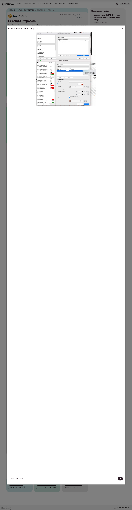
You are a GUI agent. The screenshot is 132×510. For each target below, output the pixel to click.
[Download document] (120, 478)
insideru (12, 478)
